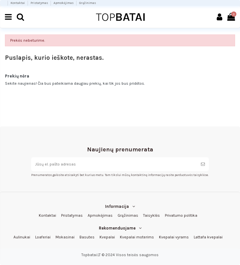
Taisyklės (151, 215)
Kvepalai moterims (137, 237)
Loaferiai (43, 237)
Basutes (87, 237)
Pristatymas (40, 3)
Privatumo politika (181, 215)
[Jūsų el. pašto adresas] (114, 164)
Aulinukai (21, 237)
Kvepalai (107, 237)
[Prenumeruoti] (203, 164)
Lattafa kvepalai (208, 237)
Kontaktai (18, 3)
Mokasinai (65, 237)
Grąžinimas (87, 3)
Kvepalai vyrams (174, 237)
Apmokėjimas (64, 3)
